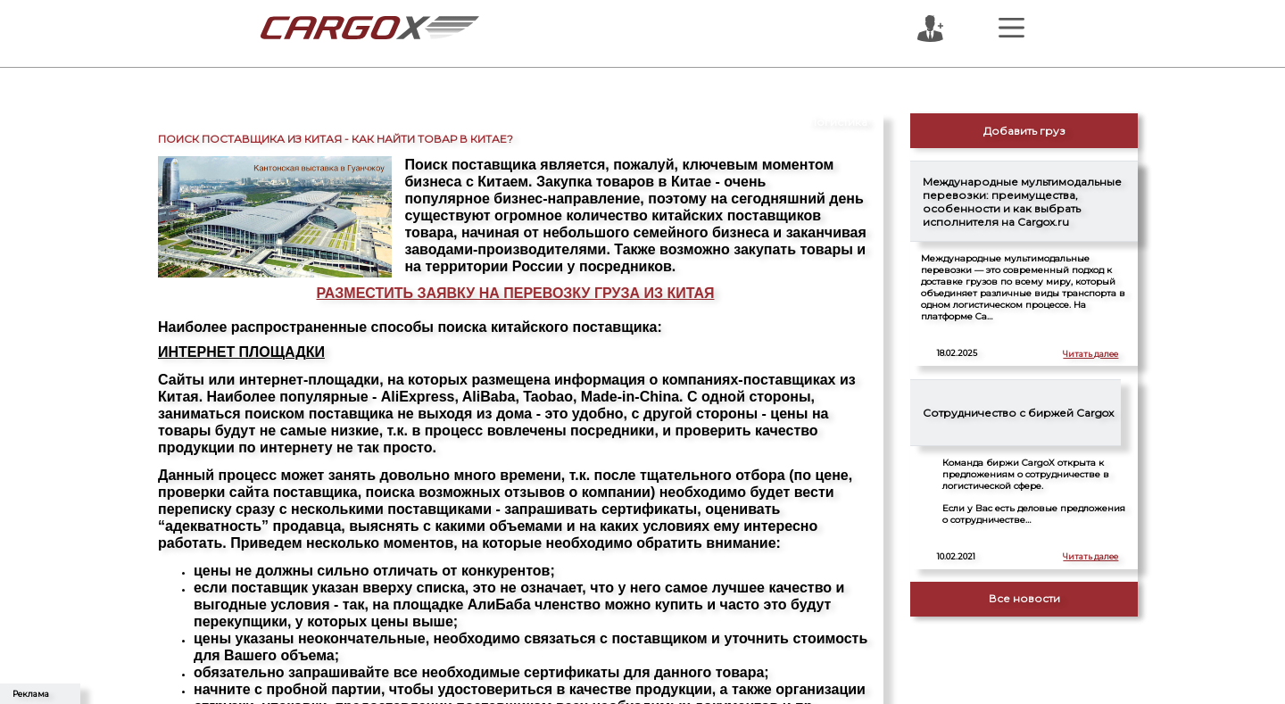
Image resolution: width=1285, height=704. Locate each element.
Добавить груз (1024, 130)
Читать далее (1090, 354)
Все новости (1024, 598)
